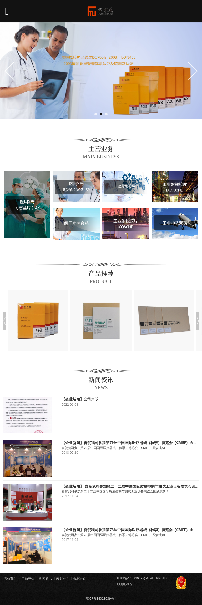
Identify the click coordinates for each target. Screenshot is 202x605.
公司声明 (91, 399)
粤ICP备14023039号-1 (133, 578)
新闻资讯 (45, 578)
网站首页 (10, 578)
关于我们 (62, 578)
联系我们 (79, 578)
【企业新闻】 (73, 399)
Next (192, 71)
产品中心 (28, 578)
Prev (10, 71)
